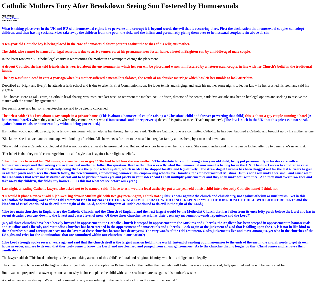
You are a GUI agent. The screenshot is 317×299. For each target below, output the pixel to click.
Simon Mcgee (11, 18)
